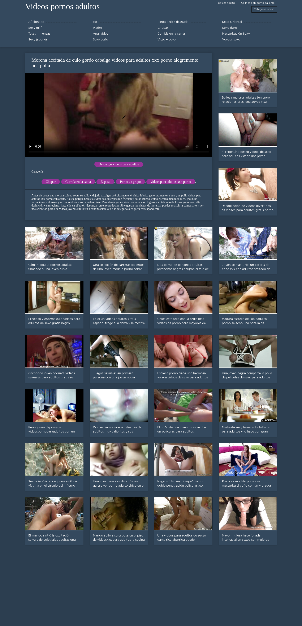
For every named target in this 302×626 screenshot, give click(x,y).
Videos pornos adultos (62, 6)
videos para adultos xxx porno (171, 181)
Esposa (105, 181)
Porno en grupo (130, 181)
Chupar (51, 181)
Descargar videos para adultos (119, 164)
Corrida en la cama (78, 181)
